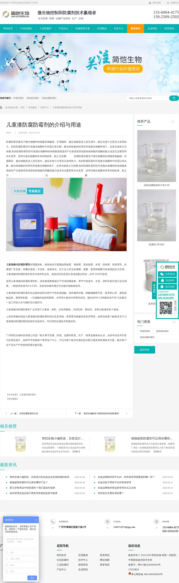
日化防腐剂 (26, 28)
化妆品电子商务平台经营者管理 (114, 482)
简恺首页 (61, 555)
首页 (22, 107)
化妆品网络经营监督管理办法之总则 (117, 487)
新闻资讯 (135, 28)
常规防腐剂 (18, 98)
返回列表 (144, 349)
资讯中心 (44, 107)
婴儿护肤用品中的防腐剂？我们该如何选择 (32, 487)
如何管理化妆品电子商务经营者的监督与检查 (33, 493)
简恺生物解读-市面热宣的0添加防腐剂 (101, 413)
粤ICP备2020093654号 (149, 564)
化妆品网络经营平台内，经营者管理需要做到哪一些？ (126, 477)
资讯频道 (32, 107)
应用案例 (102, 28)
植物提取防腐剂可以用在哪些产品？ (153, 438)
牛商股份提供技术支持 (140, 560)
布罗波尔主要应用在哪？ (111, 493)
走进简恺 (152, 28)
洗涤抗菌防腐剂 (49, 98)
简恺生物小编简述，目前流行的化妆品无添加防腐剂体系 (63, 438)
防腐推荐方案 (82, 28)
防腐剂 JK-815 (156, 244)
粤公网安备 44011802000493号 (145, 574)
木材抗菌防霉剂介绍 (28, 413)
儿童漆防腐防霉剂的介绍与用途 (67, 107)
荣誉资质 (104, 564)
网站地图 (157, 3)
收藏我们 (175, 3)
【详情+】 (76, 451)
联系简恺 (169, 28)
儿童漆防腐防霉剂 (27, 394)
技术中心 (119, 28)
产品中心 (63, 28)
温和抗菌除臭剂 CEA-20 (156, 185)
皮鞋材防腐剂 (32, 98)
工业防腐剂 (45, 28)
